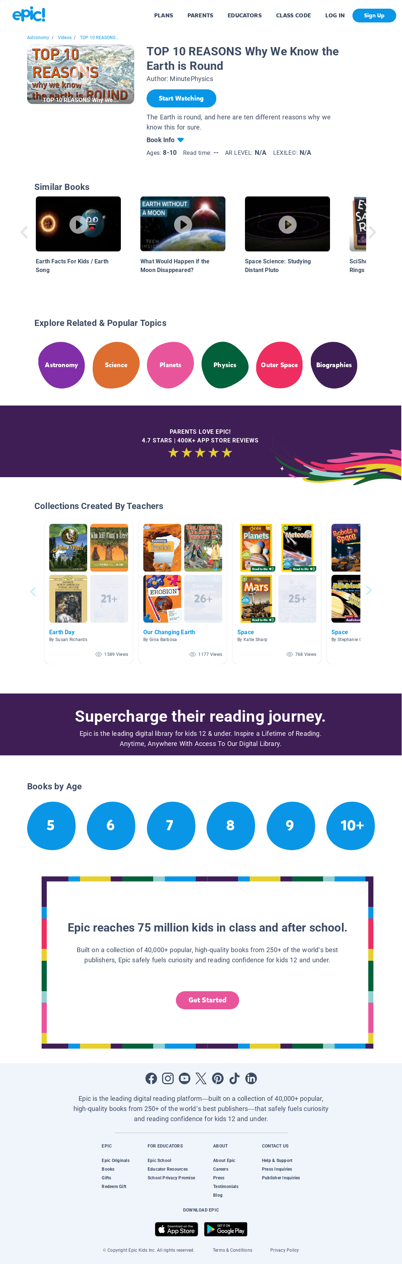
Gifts (106, 1177)
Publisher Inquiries (281, 1177)
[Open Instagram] (168, 1078)
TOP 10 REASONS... (99, 37)
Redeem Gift (114, 1186)
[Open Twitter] (201, 1078)
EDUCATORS (245, 15)
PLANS (163, 15)
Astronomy (38, 37)
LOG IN (335, 15)
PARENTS (200, 15)
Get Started (208, 1000)
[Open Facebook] (151, 1078)
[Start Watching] (181, 98)
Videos (65, 37)
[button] (89, 591)
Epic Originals (115, 1160)
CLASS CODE (293, 15)
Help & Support (277, 1160)
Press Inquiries (277, 1169)
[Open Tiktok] (234, 1078)
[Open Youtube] (184, 1078)
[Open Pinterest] (218, 1078)
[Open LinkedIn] (251, 1078)
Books (108, 1169)
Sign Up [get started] (374, 15)
